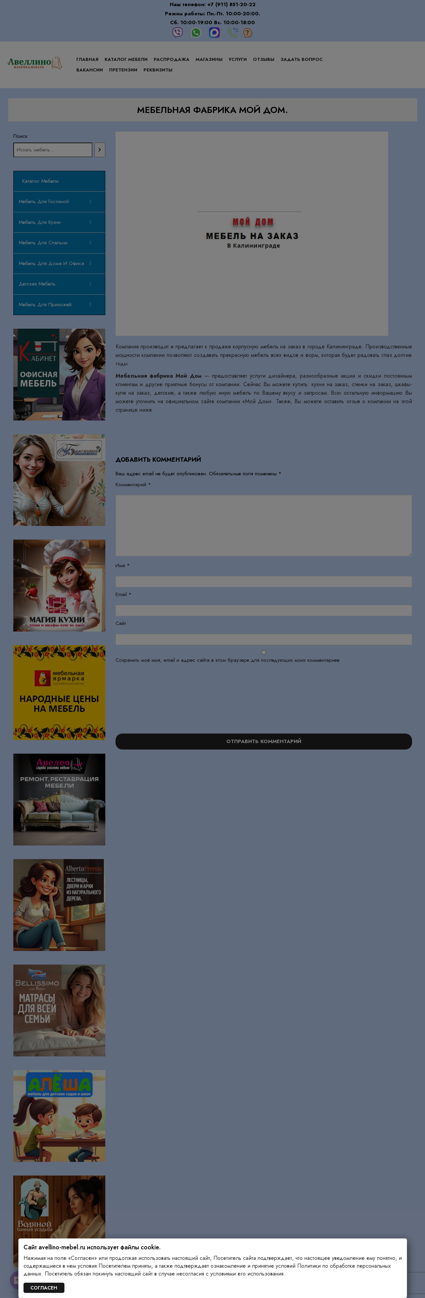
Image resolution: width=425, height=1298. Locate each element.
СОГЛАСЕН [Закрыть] (43, 1287)
